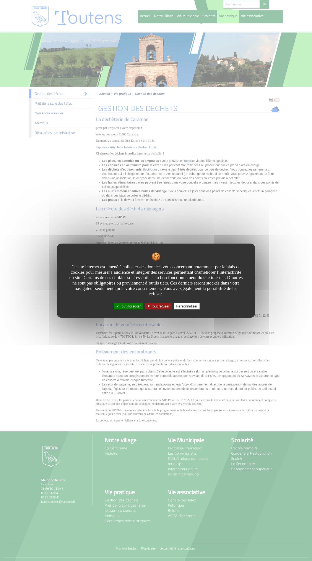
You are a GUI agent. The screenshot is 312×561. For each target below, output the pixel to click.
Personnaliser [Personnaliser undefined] (186, 306)
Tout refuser (158, 306)
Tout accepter (128, 306)
